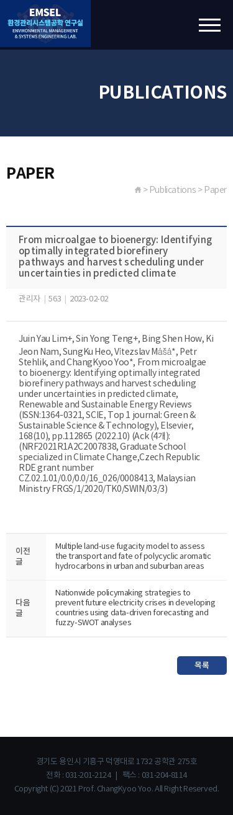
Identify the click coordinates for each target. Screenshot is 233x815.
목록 (201, 665)
